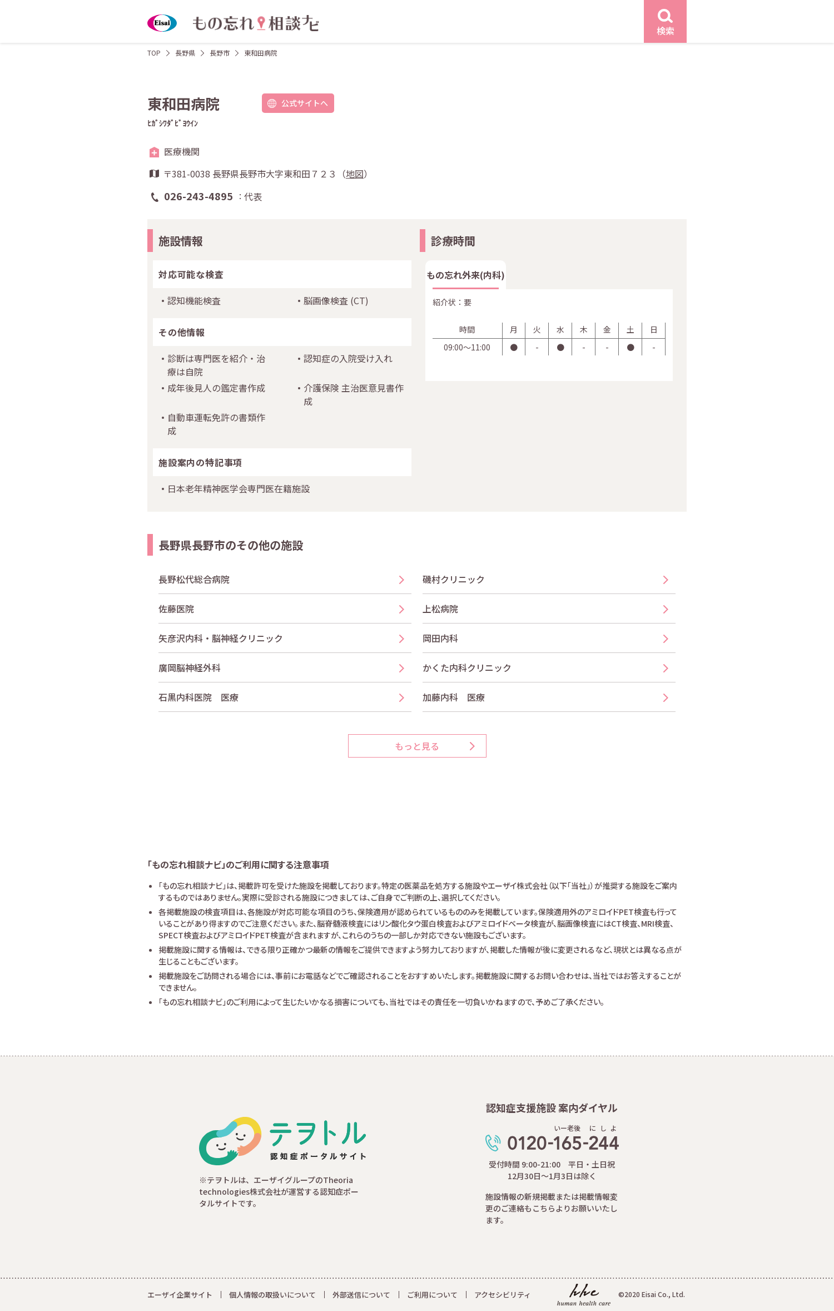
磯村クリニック (454, 579)
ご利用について (432, 1294)
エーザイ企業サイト (179, 1294)
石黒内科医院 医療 (198, 697)
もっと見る (417, 746)
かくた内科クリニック (467, 667)
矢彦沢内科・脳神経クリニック (220, 638)
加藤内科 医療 (454, 697)
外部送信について (361, 1294)
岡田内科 (440, 638)
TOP (154, 52)
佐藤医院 (176, 608)
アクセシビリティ (502, 1294)
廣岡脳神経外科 (189, 667)
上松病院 (440, 608)
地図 (355, 173)
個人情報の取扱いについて (272, 1294)
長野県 (185, 52)
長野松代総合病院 (194, 579)
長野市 (220, 52)
